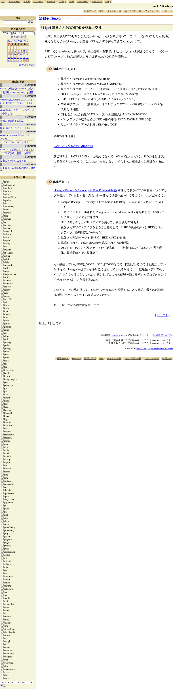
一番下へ (167, 11)
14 (15, 54)
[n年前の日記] (72, 18)
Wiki (71, 1)
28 (15, 60)
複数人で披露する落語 (12, 120)
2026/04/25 (30, 131)
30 (21, 60)
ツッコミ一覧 (152, 11)
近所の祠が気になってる (13, 160)
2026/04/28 (30, 106)
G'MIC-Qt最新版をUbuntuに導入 (16, 88)
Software (51, 1)
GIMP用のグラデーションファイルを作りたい (17, 112)
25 (27, 57)
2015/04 (18, 41)
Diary (108, 1)
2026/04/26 (30, 124)
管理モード (63, 358)
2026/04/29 (30, 96)
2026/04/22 (30, 164)
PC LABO (38, 1)
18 (27, 54)
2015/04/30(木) (50, 18)
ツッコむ (162, 315)
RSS (101, 11)
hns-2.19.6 (141, 348)
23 (21, 57)
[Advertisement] (111, 388)
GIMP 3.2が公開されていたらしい (17, 149)
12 (9, 54)
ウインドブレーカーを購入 (14, 142)
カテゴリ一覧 (18, 177)
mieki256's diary (163, 6)
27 (12, 60)
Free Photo (97, 1)
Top (3, 1)
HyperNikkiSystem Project (160, 348)
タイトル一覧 (114, 11)
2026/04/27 (30, 117)
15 (18, 54)
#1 (42, 28)
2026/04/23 (30, 157)
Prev (10, 41)
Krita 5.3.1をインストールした (15, 128)
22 (18, 57)
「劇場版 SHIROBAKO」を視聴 (16, 92)
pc (48, 28)
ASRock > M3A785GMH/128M (74, 146)
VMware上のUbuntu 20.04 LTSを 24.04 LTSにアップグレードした (16, 101)
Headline (76, 358)
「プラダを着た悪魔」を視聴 (15, 153)
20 (12, 57)
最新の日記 (90, 11)
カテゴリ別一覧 (133, 11)
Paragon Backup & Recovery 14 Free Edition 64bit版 (86, 190)
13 (12, 54)
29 (18, 60)
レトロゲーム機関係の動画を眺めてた (17, 169)
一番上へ (167, 358)
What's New (14, 1)
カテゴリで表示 (27, 64)
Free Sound (82, 1)
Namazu (116, 335)
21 (15, 57)
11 (27, 51)
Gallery (62, 1)
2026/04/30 (30, 85)
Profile (27, 1)
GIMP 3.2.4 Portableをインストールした (17, 137)
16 (21, 54)
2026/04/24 (30, 146)
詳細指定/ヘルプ (162, 335)
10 (24, 51)
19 (9, 57)
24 (24, 57)
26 (9, 60)
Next (26, 41)
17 (24, 54)
